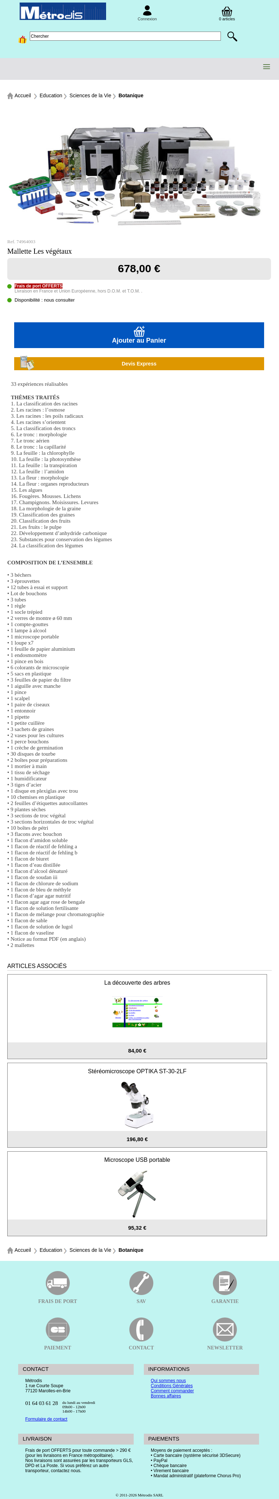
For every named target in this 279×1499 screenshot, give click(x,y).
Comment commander (172, 1390)
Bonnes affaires (166, 1395)
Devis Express (88, 363)
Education (51, 95)
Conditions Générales (172, 1385)
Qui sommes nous (168, 1380)
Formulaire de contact (46, 1419)
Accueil (23, 95)
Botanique (130, 95)
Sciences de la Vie (90, 95)
